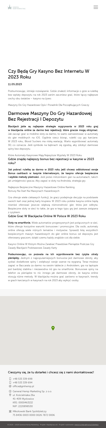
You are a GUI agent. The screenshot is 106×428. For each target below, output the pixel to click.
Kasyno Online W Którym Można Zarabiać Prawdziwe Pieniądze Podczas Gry (51, 244)
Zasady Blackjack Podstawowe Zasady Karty (32, 247)
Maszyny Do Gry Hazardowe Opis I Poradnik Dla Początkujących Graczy (48, 104)
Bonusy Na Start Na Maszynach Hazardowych (33, 190)
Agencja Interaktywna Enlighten (87, 425)
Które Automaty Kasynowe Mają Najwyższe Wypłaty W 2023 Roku (45, 155)
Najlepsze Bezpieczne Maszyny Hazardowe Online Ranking (41, 187)
